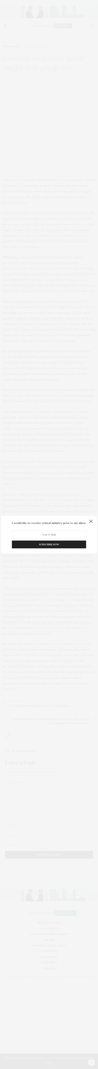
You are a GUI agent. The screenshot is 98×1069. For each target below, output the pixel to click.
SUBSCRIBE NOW (49, 544)
